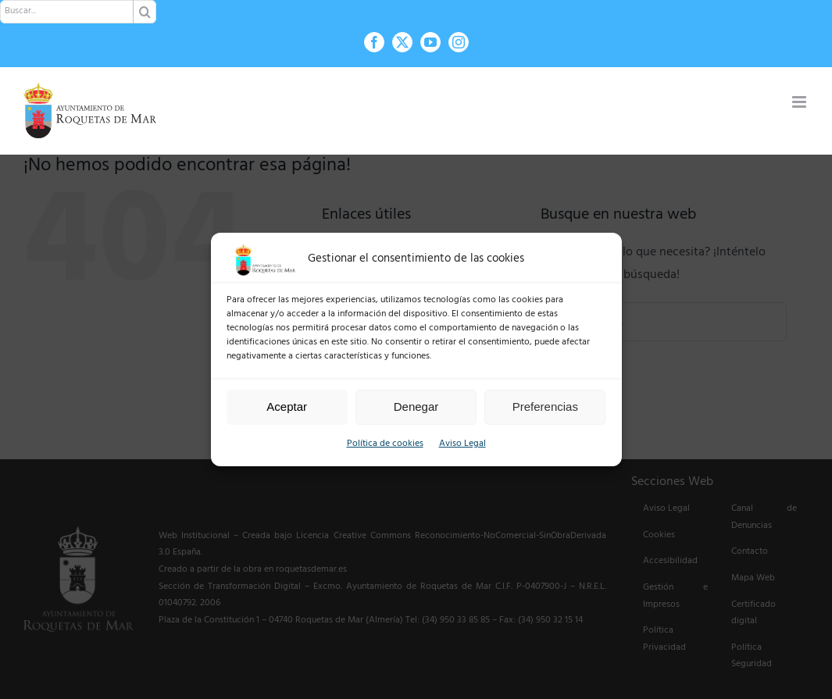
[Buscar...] (78, 11)
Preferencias (545, 406)
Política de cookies (385, 444)
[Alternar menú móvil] (800, 102)
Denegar (416, 406)
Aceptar (286, 406)
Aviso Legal (462, 444)
